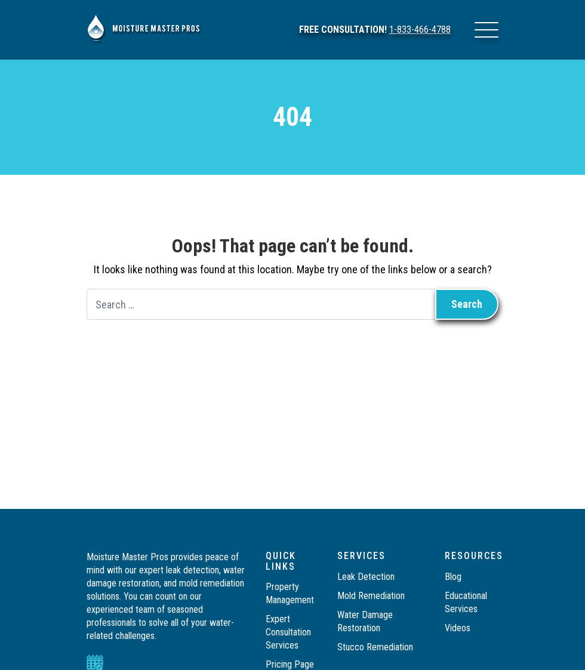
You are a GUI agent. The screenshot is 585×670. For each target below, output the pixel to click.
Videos (457, 628)
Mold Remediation (372, 595)
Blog (453, 576)
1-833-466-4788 (420, 29)
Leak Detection (366, 576)
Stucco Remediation (376, 647)
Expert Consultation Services (288, 632)
